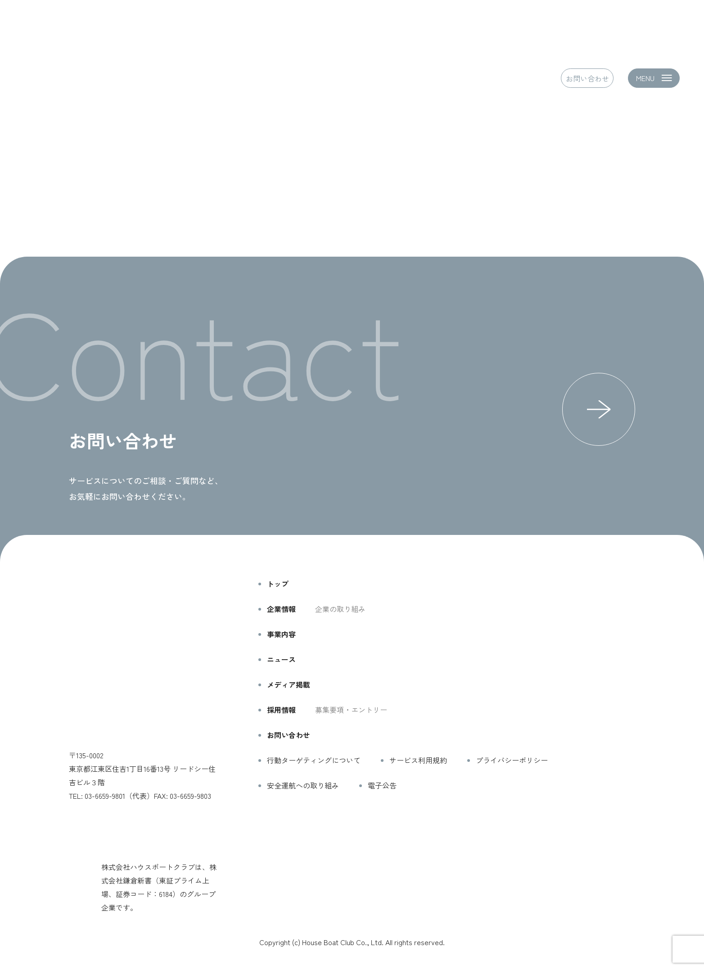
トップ (278, 583)
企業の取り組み (340, 608)
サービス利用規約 (418, 760)
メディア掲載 (288, 684)
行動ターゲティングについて (314, 760)
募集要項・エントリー (351, 709)
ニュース (281, 659)
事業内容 (281, 634)
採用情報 (281, 709)
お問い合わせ (587, 77)
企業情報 (281, 608)
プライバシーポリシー (512, 760)
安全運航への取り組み (303, 785)
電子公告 (382, 785)
